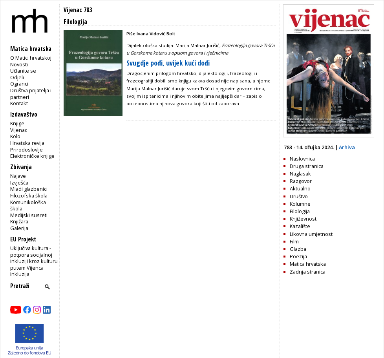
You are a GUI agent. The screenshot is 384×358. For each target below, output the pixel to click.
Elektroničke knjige (32, 155)
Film (294, 241)
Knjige (17, 123)
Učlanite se (23, 70)
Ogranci (19, 83)
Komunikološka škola (28, 205)
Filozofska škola (29, 195)
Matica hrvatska (308, 263)
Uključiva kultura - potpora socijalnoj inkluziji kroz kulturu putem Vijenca (34, 258)
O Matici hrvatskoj (30, 57)
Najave (18, 175)
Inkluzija (19, 274)
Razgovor (301, 180)
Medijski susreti (29, 215)
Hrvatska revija (27, 142)
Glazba (298, 248)
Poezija (298, 256)
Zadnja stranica (307, 271)
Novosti (19, 64)
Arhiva (347, 147)
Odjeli (17, 77)
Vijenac (18, 129)
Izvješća (19, 182)
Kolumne (300, 203)
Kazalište (300, 226)
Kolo (15, 136)
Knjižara (19, 221)
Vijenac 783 (78, 10)
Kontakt (19, 103)
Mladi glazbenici (29, 188)
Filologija (300, 211)
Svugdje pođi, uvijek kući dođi (168, 63)
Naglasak (300, 173)
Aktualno (300, 188)
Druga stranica (307, 166)
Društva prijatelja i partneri (30, 93)
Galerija (19, 228)
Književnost (303, 218)
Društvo (299, 196)
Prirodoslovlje (26, 149)
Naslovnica (302, 158)
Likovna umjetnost (311, 233)
